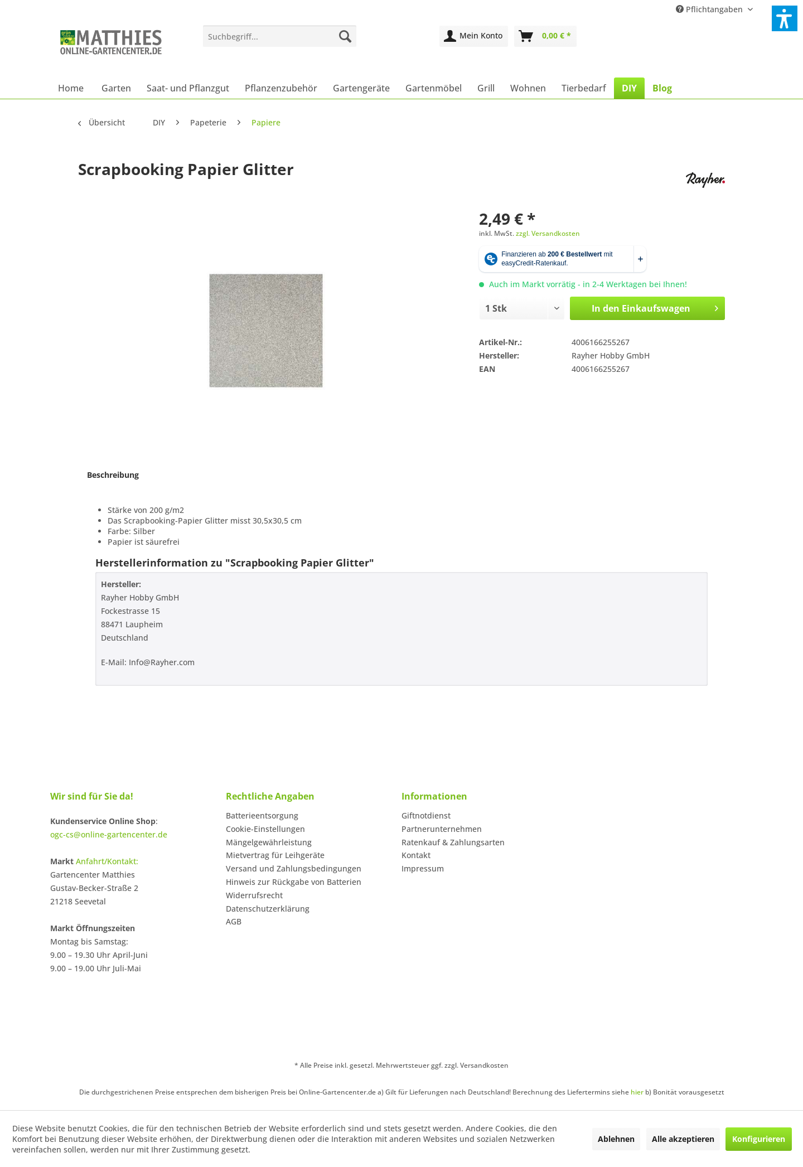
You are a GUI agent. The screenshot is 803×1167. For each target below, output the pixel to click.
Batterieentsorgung (262, 815)
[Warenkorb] (545, 36)
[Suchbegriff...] (279, 36)
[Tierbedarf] (584, 88)
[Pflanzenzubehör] (281, 88)
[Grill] (486, 88)
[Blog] (662, 88)
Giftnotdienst (426, 815)
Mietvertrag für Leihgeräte (275, 855)
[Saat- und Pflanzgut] (188, 88)
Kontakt (416, 855)
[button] (784, 18)
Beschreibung (113, 474)
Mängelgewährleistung (269, 842)
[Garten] (116, 88)
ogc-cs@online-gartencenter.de (108, 834)
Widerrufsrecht (254, 895)
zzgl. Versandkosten (548, 233)
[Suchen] (345, 36)
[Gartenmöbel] (434, 88)
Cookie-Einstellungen (265, 829)
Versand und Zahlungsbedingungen (293, 868)
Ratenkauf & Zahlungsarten (453, 842)
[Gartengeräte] (361, 88)
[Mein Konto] (474, 36)
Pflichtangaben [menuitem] (710, 9)
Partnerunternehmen (442, 829)
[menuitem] (279, 36)
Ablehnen (616, 1139)
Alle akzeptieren (683, 1139)
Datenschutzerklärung (267, 908)
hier (637, 1092)
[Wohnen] (528, 88)
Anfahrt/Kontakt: (107, 861)
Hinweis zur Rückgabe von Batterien (293, 882)
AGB (233, 921)
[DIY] (629, 88)
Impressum (423, 868)
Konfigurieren (758, 1139)
